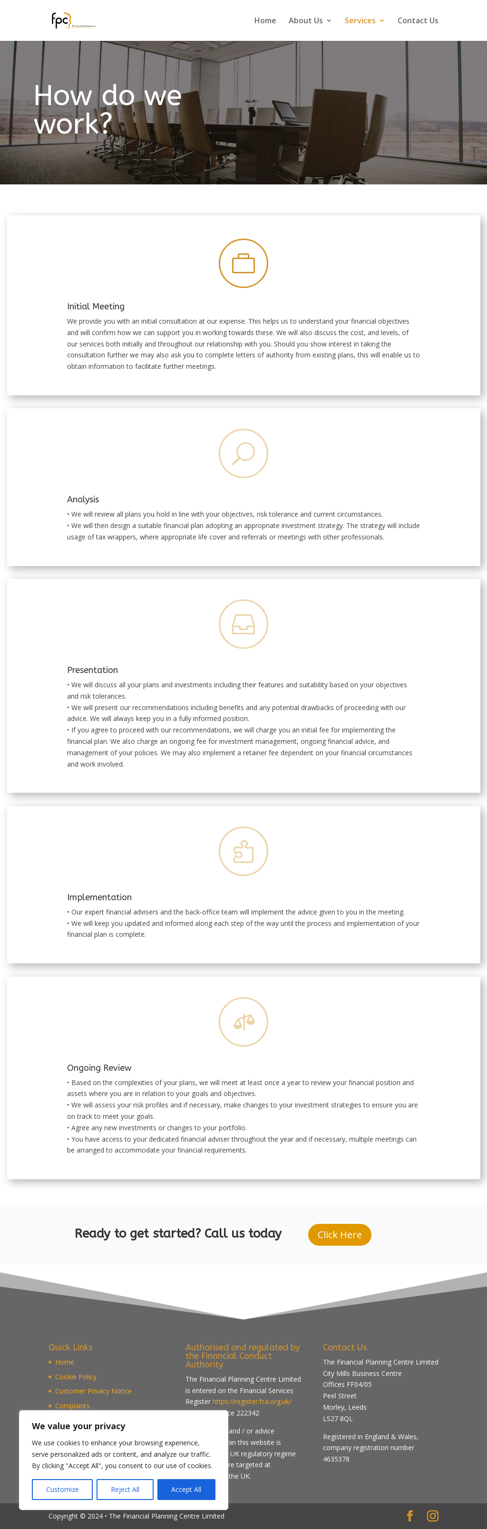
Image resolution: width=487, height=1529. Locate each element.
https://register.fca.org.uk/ (252, 1401)
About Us (306, 21)
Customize (62, 1489)
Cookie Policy (76, 1376)
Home (265, 21)
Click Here (340, 1234)
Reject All (125, 1489)
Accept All (186, 1489)
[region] (123, 1460)
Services (360, 21)
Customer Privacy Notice (93, 1390)
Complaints (72, 1405)
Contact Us (418, 21)
